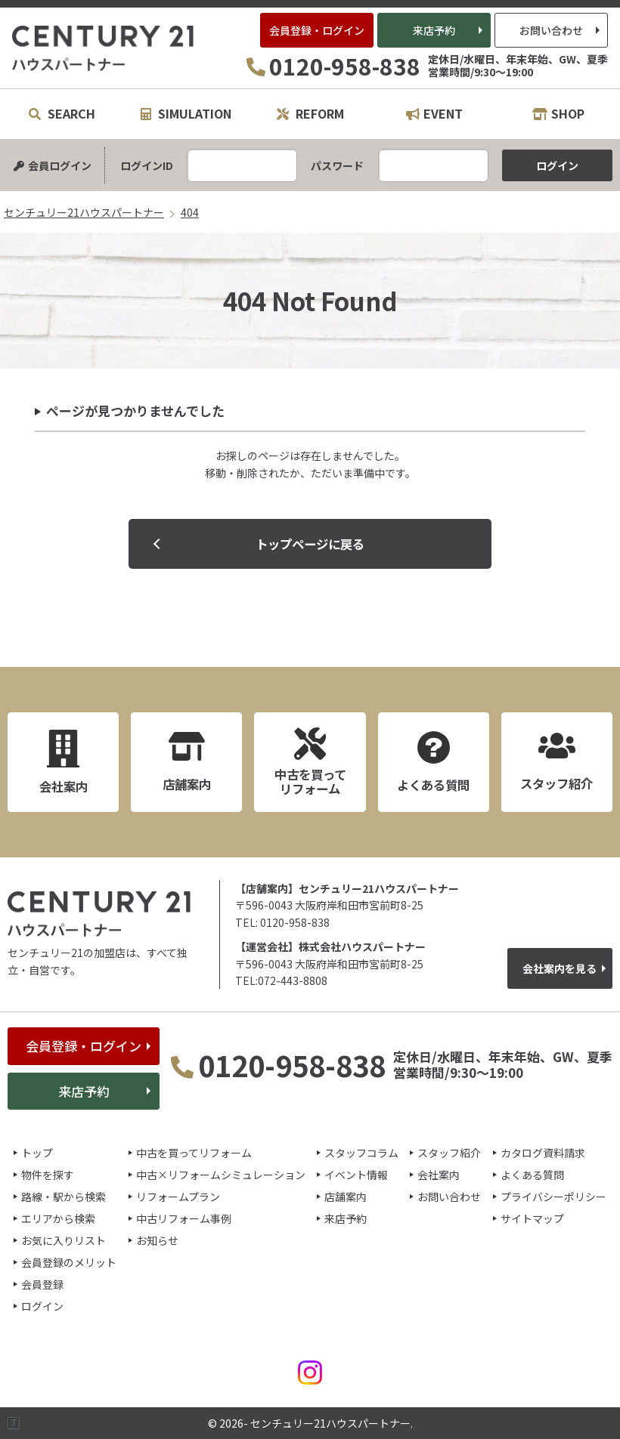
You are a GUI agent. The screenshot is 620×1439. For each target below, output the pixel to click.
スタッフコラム (361, 1152)
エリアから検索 (58, 1218)
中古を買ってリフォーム (194, 1152)
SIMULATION (186, 113)
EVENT (434, 113)
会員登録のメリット (68, 1262)
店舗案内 (345, 1196)
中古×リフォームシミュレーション (220, 1174)
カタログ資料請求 (543, 1152)
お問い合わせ (551, 30)
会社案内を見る (559, 968)
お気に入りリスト (63, 1240)
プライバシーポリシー (553, 1196)
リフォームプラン (178, 1196)
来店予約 (434, 30)
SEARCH (62, 113)
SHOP (558, 113)
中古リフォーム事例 (183, 1218)
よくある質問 (532, 1174)
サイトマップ (532, 1218)
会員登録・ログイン (316, 30)
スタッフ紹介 (449, 1152)
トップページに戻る (310, 544)
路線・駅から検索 (63, 1196)
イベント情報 (356, 1174)
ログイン (42, 1306)
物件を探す (47, 1174)
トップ (37, 1152)
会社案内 (438, 1174)
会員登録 (42, 1284)
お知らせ (157, 1240)
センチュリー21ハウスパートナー (103, 48)
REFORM (310, 113)
